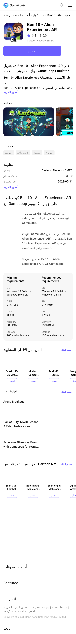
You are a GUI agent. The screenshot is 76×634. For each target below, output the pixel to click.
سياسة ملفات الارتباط (15, 611)
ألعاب (27, 15)
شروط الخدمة (59, 607)
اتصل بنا (7, 607)
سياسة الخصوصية (39, 607)
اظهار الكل (67, 349)
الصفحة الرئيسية (12, 15)
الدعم (32, 611)
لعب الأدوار (38, 15)
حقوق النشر (21, 607)
